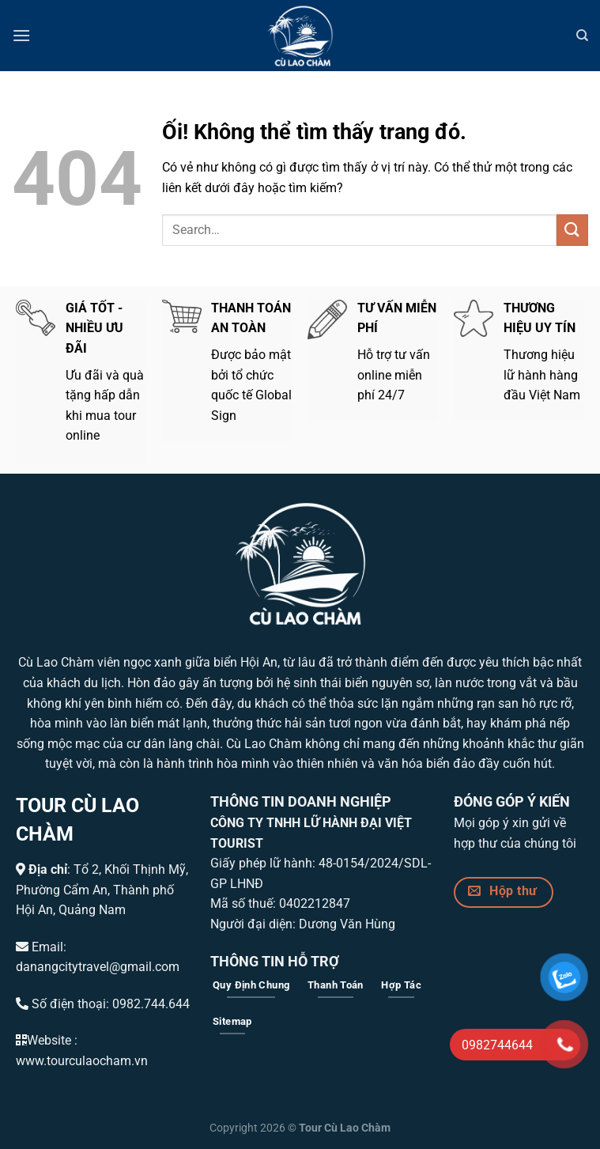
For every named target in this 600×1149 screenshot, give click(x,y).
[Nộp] (572, 229)
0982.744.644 (151, 1003)
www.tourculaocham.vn (82, 1060)
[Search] (582, 36)
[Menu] (21, 35)
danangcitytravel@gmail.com (97, 966)
